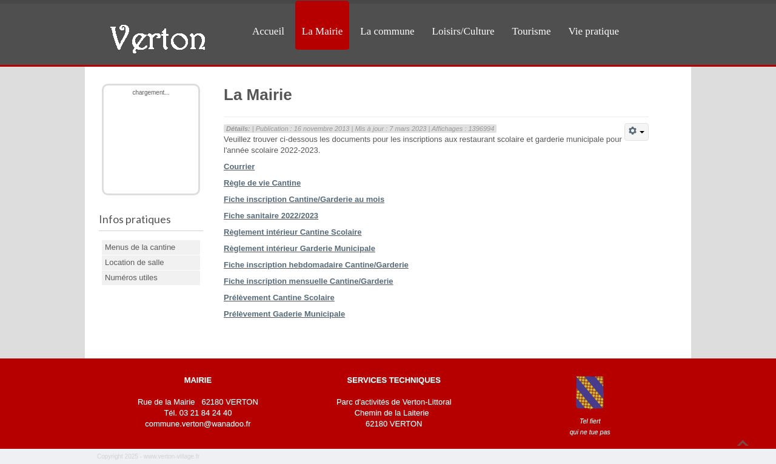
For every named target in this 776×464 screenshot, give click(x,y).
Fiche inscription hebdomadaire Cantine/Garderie (316, 264)
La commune (387, 31)
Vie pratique (594, 31)
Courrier (239, 166)
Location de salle (134, 262)
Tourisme (531, 31)
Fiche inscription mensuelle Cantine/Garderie (308, 281)
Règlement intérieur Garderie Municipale (299, 248)
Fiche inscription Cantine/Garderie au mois (304, 199)
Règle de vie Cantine (262, 182)
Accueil (268, 31)
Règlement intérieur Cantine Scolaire (293, 232)
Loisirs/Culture (463, 31)
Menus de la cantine (140, 247)
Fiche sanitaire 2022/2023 (271, 215)
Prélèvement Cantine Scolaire (279, 297)
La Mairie (322, 31)
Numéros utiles (131, 277)
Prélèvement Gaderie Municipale (284, 313)
